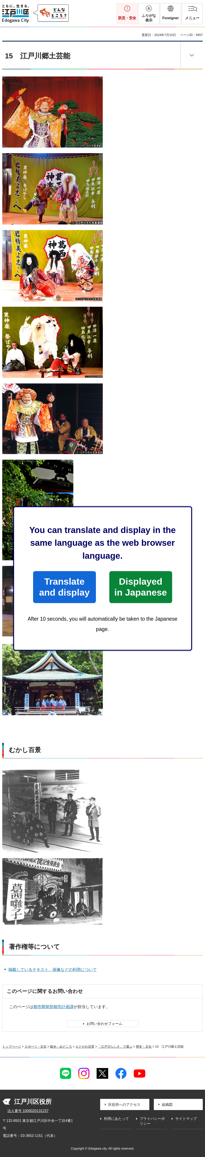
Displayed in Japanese (140, 587)
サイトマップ (186, 1119)
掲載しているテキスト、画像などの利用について (52, 969)
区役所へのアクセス (124, 1104)
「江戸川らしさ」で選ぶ (115, 1046)
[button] (170, 13)
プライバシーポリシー (152, 1121)
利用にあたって (116, 1119)
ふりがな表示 (149, 18)
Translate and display (64, 587)
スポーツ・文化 (35, 1046)
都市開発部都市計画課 (53, 1007)
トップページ (11, 1046)
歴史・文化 (144, 1046)
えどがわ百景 (85, 1046)
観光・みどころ (61, 1046)
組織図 (167, 1104)
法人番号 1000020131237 (28, 1111)
